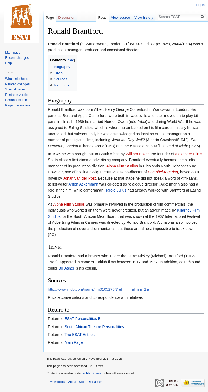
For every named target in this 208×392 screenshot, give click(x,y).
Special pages (15, 89)
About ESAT (76, 381)
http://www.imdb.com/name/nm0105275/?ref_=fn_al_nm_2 (97, 289)
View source (120, 17)
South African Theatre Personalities (94, 327)
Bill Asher (66, 268)
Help (8, 63)
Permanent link (16, 100)
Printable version (17, 95)
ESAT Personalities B (82, 318)
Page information (17, 105)
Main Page (73, 342)
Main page (12, 52)
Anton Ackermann (83, 184)
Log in (200, 5)
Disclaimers (95, 381)
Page (50, 17)
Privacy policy (56, 381)
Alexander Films (188, 154)
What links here (16, 79)
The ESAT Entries (79, 334)
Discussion (66, 17)
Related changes (17, 84)
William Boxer (137, 154)
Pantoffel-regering (163, 172)
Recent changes (17, 58)
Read (102, 17)
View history (143, 17)
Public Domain (92, 373)
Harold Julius (115, 190)
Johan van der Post (79, 178)
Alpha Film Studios (122, 166)
